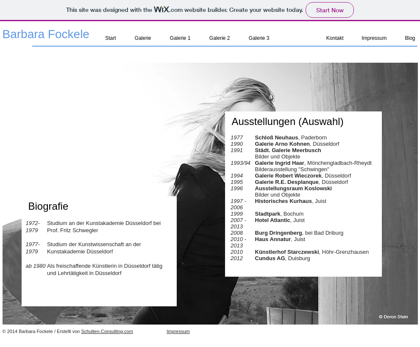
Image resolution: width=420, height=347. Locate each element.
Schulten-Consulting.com (107, 331)
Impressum (178, 331)
